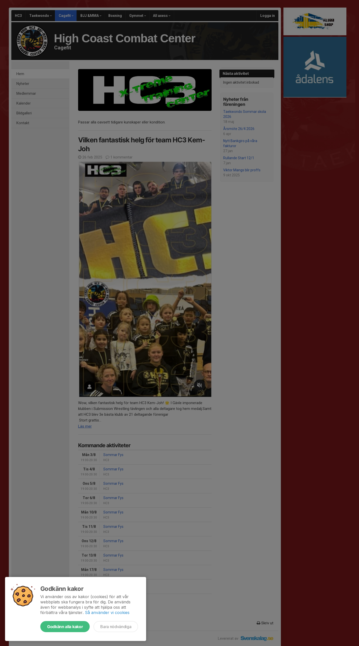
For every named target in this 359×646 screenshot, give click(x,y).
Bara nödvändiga (115, 626)
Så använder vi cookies (107, 612)
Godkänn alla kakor (65, 626)
